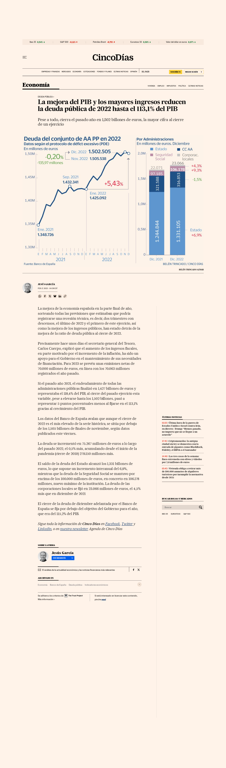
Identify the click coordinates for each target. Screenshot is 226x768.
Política (182, 86)
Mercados (66, 72)
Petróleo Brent (99, 42)
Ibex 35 (33, 42)
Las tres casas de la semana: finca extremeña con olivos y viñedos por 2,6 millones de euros (182, 459)
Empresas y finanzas (51, 72)
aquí (104, 599)
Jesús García (46, 284)
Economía (77, 72)
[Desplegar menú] (24, 57)
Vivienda (151, 86)
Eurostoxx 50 (136, 42)
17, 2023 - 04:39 (47, 288)
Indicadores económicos (96, 585)
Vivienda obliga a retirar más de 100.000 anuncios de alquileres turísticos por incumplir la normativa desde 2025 (182, 473)
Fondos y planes (104, 72)
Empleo (161, 86)
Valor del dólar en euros (176, 42)
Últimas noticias (121, 72)
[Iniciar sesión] (194, 72)
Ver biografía (63, 558)
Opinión (133, 72)
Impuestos (171, 86)
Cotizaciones (89, 72)
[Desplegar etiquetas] (139, 584)
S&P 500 (64, 42)
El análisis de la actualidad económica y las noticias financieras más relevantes (78, 570)
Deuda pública (45, 97)
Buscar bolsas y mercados (177, 499)
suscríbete (175, 72)
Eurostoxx (175, 514)
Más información (46, 599)
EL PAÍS (144, 71)
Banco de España (58, 585)
